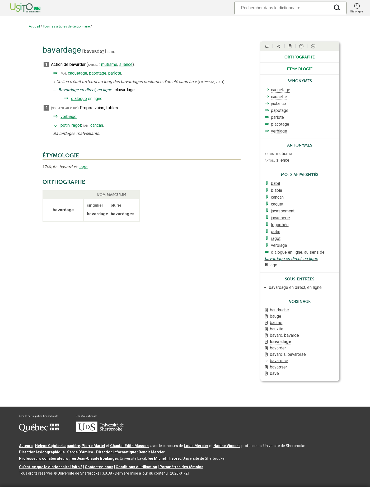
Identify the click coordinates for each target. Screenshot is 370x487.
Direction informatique (116, 452)
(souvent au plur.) (65, 108)
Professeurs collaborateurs (43, 458)
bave (274, 373)
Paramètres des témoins (181, 467)
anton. (93, 64)
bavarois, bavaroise (288, 354)
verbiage (68, 116)
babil (275, 183)
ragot (76, 125)
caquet (277, 204)
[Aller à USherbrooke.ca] (100, 431)
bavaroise (279, 360)
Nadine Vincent (226, 446)
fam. (63, 73)
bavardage (280, 341)
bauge (275, 316)
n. (108, 51)
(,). (211, 82)
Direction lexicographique (42, 452)
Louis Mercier (196, 446)
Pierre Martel (93, 446)
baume (276, 322)
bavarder (278, 348)
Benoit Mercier (152, 452)
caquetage (77, 73)
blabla (276, 190)
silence (126, 64)
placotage (280, 124)
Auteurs (26, 446)
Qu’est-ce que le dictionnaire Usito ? (50, 467)
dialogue (79, 98)
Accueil (34, 26)
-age (83, 167)
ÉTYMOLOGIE (61, 155)
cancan (96, 125)
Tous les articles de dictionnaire (66, 26)
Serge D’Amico (80, 452)
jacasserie (280, 217)
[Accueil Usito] (19, 8)
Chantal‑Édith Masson (129, 446)
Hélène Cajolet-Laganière (57, 446)
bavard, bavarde (284, 335)
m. (113, 51)
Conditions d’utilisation (136, 467)
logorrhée (280, 224)
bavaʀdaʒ (94, 51)
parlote (114, 73)
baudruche (279, 309)
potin (65, 125)
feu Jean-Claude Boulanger (94, 458)
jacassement (282, 210)
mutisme (109, 64)
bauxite (276, 328)
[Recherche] (282, 8)
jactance (278, 103)
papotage (97, 73)
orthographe (299, 56)
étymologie (300, 68)
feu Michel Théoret (164, 458)
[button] (356, 8)
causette (279, 96)
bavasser (278, 367)
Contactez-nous (99, 467)
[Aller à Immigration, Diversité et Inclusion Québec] (39, 430)
